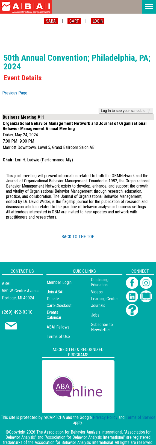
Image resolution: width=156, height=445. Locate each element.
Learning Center (104, 298)
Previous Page (14, 93)
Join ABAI (55, 291)
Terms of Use (58, 336)
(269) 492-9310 (17, 312)
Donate (53, 298)
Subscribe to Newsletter (102, 327)
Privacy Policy (105, 417)
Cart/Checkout (59, 305)
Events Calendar (54, 315)
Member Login (59, 282)
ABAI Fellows (58, 327)
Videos (97, 291)
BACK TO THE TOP (78, 236)
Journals (98, 305)
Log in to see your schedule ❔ (126, 111)
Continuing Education (99, 282)
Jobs (95, 315)
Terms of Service (140, 417)
